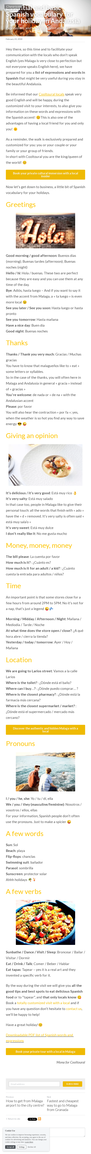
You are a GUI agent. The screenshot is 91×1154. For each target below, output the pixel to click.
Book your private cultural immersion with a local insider (45, 174)
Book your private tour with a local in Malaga (45, 1051)
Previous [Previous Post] (10, 1097)
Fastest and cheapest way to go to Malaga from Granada (63, 1105)
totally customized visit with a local (43, 1003)
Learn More (29, 1142)
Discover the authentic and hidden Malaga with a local (45, 730)
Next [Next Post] (49, 1097)
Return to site (13, 6)
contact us (74, 1009)
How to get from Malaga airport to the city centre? (25, 1103)
